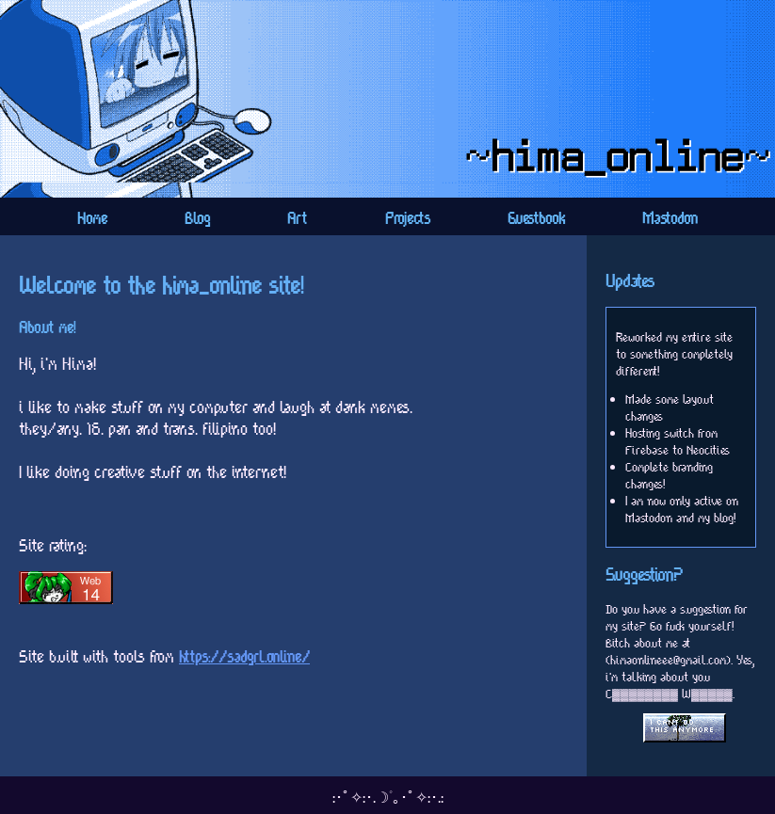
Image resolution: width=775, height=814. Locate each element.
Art (297, 218)
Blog (197, 218)
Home (92, 218)
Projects (407, 218)
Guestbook (536, 218)
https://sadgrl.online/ (244, 656)
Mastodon (670, 218)
